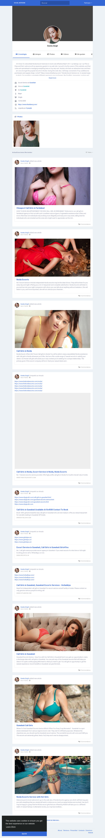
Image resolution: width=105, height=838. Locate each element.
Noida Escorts (23, 279)
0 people (29, 108)
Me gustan (80, 54)
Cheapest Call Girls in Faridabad (30, 208)
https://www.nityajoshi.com (24, 504)
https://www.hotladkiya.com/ (24, 575)
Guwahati (33, 83)
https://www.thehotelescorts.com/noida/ (28, 381)
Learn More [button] (11, 827)
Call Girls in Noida (24, 351)
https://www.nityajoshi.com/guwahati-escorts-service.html (34, 499)
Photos (51, 54)
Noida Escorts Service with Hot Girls (33, 797)
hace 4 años (24, 163)
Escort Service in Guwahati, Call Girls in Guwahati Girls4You (42, 547)
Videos (64, 54)
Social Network (19, 3)
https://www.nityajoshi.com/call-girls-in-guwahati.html (33, 497)
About (60, 830)
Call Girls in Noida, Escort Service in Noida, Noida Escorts (42, 472)
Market (90, 833)
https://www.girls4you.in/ (23, 537)
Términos (66, 830)
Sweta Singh (52, 46)
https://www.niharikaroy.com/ (27, 104)
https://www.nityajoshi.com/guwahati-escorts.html (32, 502)
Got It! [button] (24, 834)
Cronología (21, 54)
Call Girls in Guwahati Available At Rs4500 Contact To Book (42, 510)
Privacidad (74, 830)
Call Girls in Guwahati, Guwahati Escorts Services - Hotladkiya (44, 585)
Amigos (37, 54)
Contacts (81, 830)
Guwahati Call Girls (25, 725)
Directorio (89, 830)
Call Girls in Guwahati (26, 654)
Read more (52, 78)
